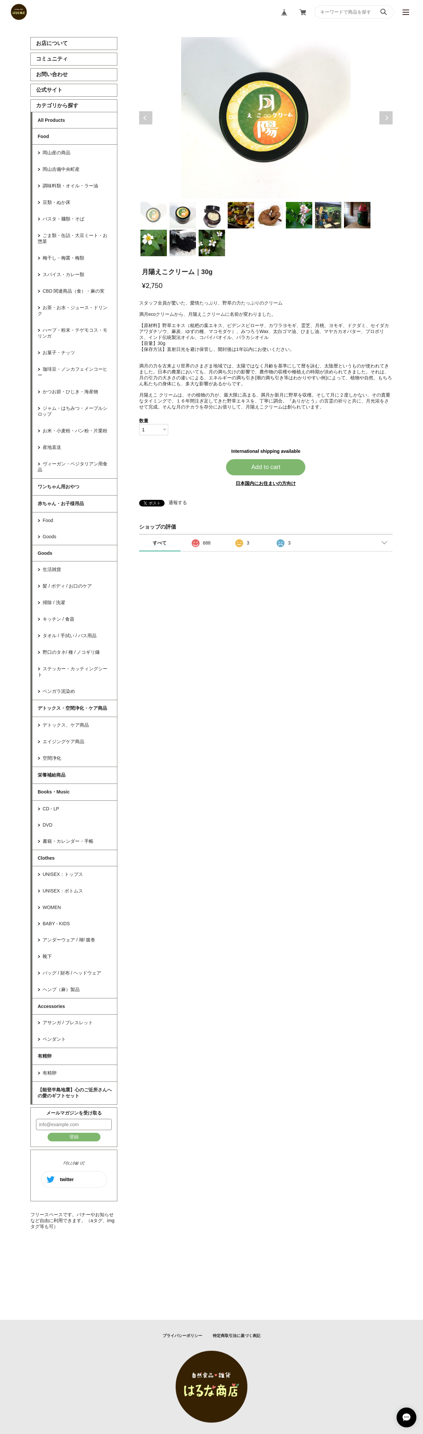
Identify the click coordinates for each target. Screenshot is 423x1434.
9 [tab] (153, 243)
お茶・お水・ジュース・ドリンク (72, 310)
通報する (178, 502)
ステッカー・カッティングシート (72, 671)
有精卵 (45, 1056)
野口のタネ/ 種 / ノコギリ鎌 (71, 652)
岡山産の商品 (56, 152)
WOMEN (52, 907)
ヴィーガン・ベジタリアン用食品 (72, 466)
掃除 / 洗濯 (54, 602)
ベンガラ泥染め (59, 691)
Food (43, 136)
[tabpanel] (266, 118)
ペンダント (54, 1039)
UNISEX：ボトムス (63, 890)
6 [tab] (299, 215)
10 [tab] (183, 243)
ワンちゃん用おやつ (58, 486)
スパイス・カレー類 (63, 274)
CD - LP (51, 808)
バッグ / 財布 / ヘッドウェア (72, 973)
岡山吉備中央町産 (61, 169)
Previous (145, 117)
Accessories (51, 1006)
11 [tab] (212, 243)
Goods (49, 536)
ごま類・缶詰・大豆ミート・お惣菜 (72, 238)
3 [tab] (212, 215)
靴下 (47, 956)
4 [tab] (241, 215)
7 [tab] (328, 215)
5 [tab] (270, 215)
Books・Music (53, 791)
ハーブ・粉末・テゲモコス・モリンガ (72, 333)
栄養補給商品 (51, 775)
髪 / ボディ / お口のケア (67, 586)
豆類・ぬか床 (56, 202)
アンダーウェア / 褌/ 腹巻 (69, 939)
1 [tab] (153, 215)
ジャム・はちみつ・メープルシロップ (72, 411)
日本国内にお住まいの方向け (266, 483)
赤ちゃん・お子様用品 (61, 503)
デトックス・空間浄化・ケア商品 (72, 708)
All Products (51, 120)
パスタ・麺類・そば (63, 218)
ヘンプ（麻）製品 (61, 989)
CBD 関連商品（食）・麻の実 (73, 291)
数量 (143, 420)
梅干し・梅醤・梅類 (63, 258)
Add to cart (265, 467)
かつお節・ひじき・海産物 (70, 391)
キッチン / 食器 (58, 619)
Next (386, 117)
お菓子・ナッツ (59, 352)
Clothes (46, 858)
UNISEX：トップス (63, 874)
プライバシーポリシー (182, 1335)
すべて (160, 543)
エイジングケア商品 (63, 741)
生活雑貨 (52, 569)
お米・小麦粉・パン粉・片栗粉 (75, 430)
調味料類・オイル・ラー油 (70, 185)
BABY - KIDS (56, 923)
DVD (48, 825)
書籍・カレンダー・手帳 (68, 841)
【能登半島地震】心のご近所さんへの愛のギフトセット (75, 1092)
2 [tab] (183, 215)
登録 (74, 1136)
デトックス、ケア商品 (66, 725)
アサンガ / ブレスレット (68, 1022)
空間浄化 (52, 758)
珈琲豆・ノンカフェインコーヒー (72, 372)
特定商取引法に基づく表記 (236, 1335)
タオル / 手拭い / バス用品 (69, 635)
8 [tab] (357, 215)
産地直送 (52, 447)
